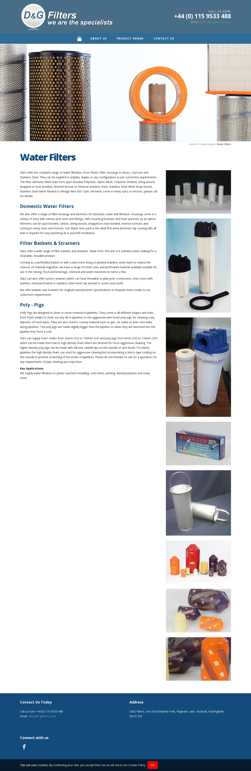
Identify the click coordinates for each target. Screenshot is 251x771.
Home (192, 144)
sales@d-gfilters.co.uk (215, 22)
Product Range (130, 38)
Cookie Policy (136, 765)
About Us (98, 38)
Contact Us (164, 38)
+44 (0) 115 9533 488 (202, 16)
